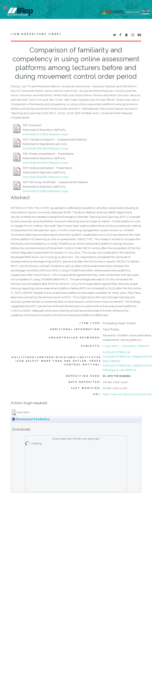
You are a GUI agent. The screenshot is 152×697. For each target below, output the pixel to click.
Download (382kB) (35, 148)
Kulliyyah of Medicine (116, 352)
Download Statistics (30, 419)
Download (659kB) (35, 176)
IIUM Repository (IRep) (36, 34)
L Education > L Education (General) (126, 345)
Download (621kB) (34, 162)
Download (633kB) (35, 191)
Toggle (7, 7)
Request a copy (58, 134)
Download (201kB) (34, 134)
